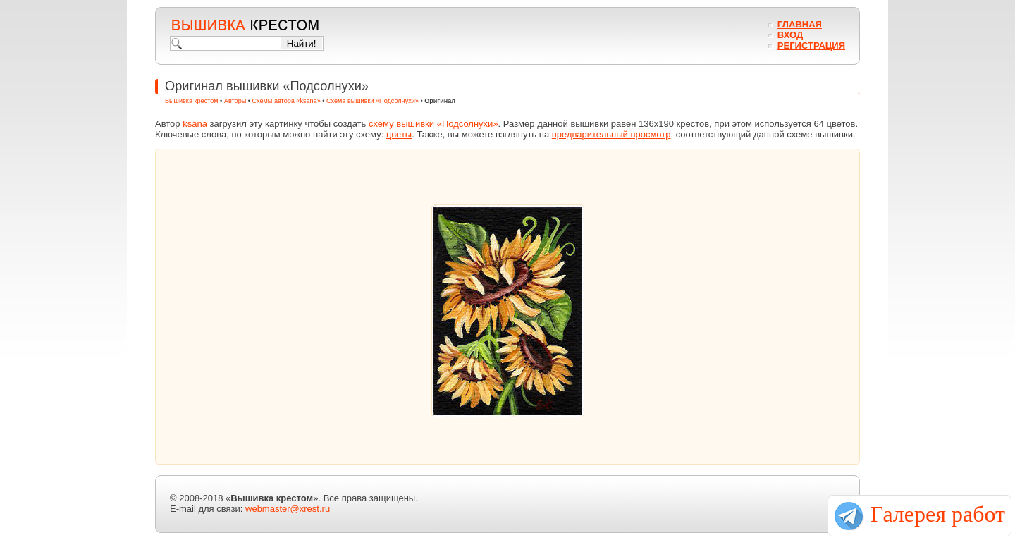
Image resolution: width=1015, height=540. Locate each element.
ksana (195, 123)
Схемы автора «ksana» (286, 100)
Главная (799, 24)
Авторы (235, 100)
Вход (790, 35)
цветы (399, 134)
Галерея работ (938, 514)
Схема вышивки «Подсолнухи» (372, 100)
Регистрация (811, 45)
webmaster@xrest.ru (287, 508)
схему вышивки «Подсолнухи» (433, 123)
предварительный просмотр (611, 134)
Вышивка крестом (192, 100)
